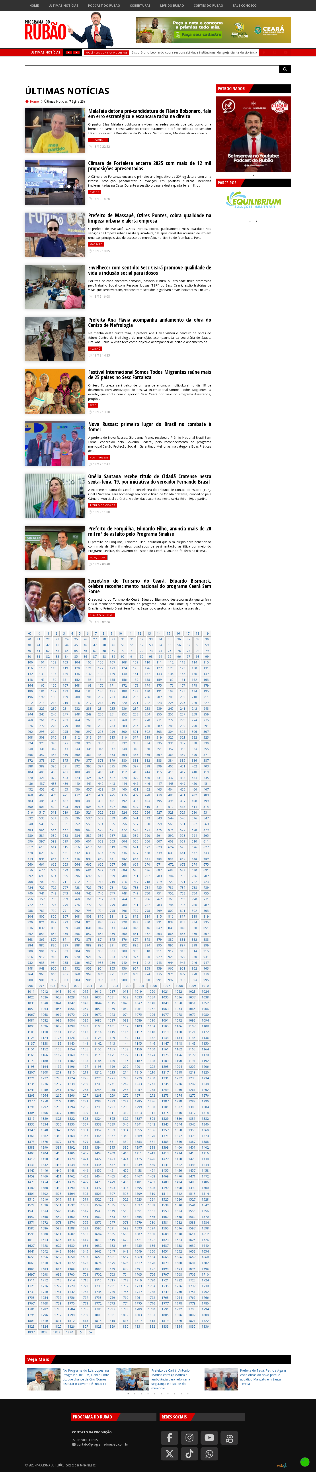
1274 (178, 1095)
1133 (165, 1038)
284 (124, 726)
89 (113, 656)
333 (135, 743)
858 (100, 934)
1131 (138, 1038)
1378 (71, 1141)
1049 (165, 1003)
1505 (84, 1193)
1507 (111, 1193)
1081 (31, 1020)
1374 (205, 1136)
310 (53, 737)
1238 (71, 1084)
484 (30, 801)
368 (171, 755)
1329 (165, 1118)
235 (112, 708)
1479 (111, 1182)
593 (182, 835)
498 (194, 801)
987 (112, 980)
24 (66, 639)
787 (206, 905)
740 (30, 893)
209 (182, 697)
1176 (178, 1055)
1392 (71, 1147)
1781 (31, 1309)
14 (158, 633)
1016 (97, 991)
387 (206, 760)
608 (171, 841)
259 (206, 714)
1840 (69, 1332)
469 (42, 795)
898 (194, 945)
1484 (178, 1182)
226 (194, 703)
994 (194, 980)
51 (132, 645)
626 (194, 847)
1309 (84, 1113)
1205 (191, 1066)
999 (63, 986)
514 (194, 807)
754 (194, 893)
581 (42, 835)
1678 (151, 1263)
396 (124, 766)
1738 (205, 1286)
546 (194, 818)
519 (65, 812)
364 (124, 755)
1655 (31, 1257)
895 (159, 945)
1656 (44, 1257)
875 (112, 939)
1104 (151, 1026)
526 (147, 812)
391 (65, 766)
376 (77, 760)
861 (135, 934)
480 (171, 795)
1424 (124, 1159)
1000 (75, 986)
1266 (71, 1095)
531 (206, 812)
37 (188, 639)
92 (141, 656)
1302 (178, 1107)
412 (124, 772)
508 (124, 807)
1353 (111, 1130)
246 (53, 714)
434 (194, 778)
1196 (71, 1066)
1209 (57, 1072)
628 (30, 853)
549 (42, 824)
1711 (31, 1280)
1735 (165, 1286)
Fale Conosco (245, 5)
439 (65, 783)
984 (77, 980)
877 (135, 939)
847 (159, 928)
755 (206, 893)
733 (135, 887)
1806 (178, 1315)
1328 (151, 1118)
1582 (178, 1222)
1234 (205, 1078)
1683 (31, 1269)
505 (89, 807)
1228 (124, 1078)
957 (135, 968)
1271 (138, 1095)
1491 (84, 1188)
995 (206, 980)
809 (89, 916)
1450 (97, 1170)
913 (182, 951)
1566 (151, 1217)
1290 (205, 1101)
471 (65, 795)
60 (29, 651)
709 (42, 882)
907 (112, 951)
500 (30, 807)
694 (53, 876)
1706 (151, 1274)
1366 (97, 1136)
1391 (57, 1147)
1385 (165, 1141)
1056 (71, 1009)
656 (171, 859)
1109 (31, 1032)
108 (124, 662)
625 (182, 847)
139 (112, 674)
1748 (151, 1292)
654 (147, 859)
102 (53, 662)
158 (147, 679)
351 (159, 749)
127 (159, 668)
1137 (31, 1043)
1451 (111, 1170)
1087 (111, 1020)
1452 (124, 1170)
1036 (178, 997)
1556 (205, 1211)
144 (171, 674)
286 (147, 726)
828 (124, 922)
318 (147, 737)
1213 (111, 1072)
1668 (205, 1257)
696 (77, 876)
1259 (165, 1090)
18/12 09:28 (99, 621)
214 (53, 703)
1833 (165, 1326)
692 (30, 876)
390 (53, 766)
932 (30, 962)
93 (151, 656)
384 (171, 760)
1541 (191, 1205)
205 (135, 697)
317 (135, 737)
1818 (151, 1321)
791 (65, 910)
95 (169, 656)
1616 (71, 1240)
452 (30, 789)
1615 (57, 1240)
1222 (44, 1078)
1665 (165, 1257)
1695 (191, 1269)
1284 (124, 1101)
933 (42, 962)
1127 (84, 1038)
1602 (71, 1234)
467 (206, 789)
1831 (138, 1326)
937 (89, 962)
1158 (124, 1049)
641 (182, 853)
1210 (71, 1072)
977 (182, 974)
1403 (31, 1153)
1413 (165, 1153)
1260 (178, 1090)
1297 (111, 1107)
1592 (124, 1228)
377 (89, 760)
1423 (111, 1159)
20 (29, 639)
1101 (111, 1026)
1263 (31, 1095)
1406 (71, 1153)
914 (194, 951)
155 (112, 679)
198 (53, 697)
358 (53, 755)
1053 (31, 1009)
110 (147, 662)
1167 (57, 1055)
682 (100, 870)
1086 (97, 1020)
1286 (151, 1101)
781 (135, 905)
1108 (205, 1026)
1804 (151, 1315)
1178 (205, 1055)
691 (206, 870)
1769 (57, 1303)
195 (206, 691)
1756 (71, 1297)
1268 (97, 1095)
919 (65, 957)
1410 (124, 1153)
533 (42, 818)
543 (159, 818)
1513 (191, 1193)
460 (124, 789)
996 (30, 986)
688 (171, 870)
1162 (178, 1049)
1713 (57, 1280)
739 (206, 887)
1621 (138, 1240)
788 (30, 910)
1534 (97, 1205)
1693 (165, 1269)
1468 (151, 1176)
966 (53, 974)
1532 (71, 1205)
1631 (84, 1245)
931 (206, 957)
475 (112, 795)
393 (89, 766)
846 (147, 928)
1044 (97, 1003)
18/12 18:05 (99, 251)
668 (124, 864)
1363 (57, 1136)
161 (182, 679)
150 (53, 679)
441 (89, 783)
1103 (138, 1026)
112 (171, 662)
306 (194, 731)
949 (42, 968)
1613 (31, 1240)
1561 (84, 1217)
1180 (44, 1061)
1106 (178, 1026)
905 (89, 951)
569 (89, 830)
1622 (151, 1240)
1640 (205, 1245)
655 (159, 859)
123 (112, 668)
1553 (165, 1211)
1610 (178, 1234)
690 (194, 870)
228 (30, 708)
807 (65, 916)
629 (42, 853)
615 (65, 847)
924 (124, 957)
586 (100, 835)
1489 (57, 1188)
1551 (138, 1211)
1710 (205, 1274)
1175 (165, 1055)
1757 (84, 1297)
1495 (138, 1188)
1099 (84, 1026)
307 (206, 731)
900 (30, 951)
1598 (205, 1228)
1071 (84, 1014)
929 (182, 957)
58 (197, 645)
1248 (205, 1084)
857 (89, 934)
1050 (178, 1003)
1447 (57, 1170)
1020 (151, 991)
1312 (124, 1113)
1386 (178, 1141)
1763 (165, 1297)
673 (182, 864)
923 (112, 957)
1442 (178, 1165)
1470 (178, 1176)
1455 (165, 1170)
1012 (44, 991)
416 (171, 772)
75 (169, 651)
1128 (97, 1038)
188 (124, 691)
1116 (124, 1032)
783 (159, 905)
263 (65, 720)
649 (89, 859)
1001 (88, 986)
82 (48, 656)
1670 (44, 1263)
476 (124, 795)
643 (206, 853)
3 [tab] (141, 1394)
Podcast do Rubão (104, 5)
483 (206, 795)
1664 (151, 1257)
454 (53, 789)
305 (182, 731)
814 (147, 916)
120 (77, 668)
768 (171, 899)
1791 (165, 1309)
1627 (31, 1245)
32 (141, 639)
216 (77, 703)
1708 (178, 1274)
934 (53, 962)
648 (77, 859)
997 (41, 986)
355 (206, 749)
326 (53, 743)
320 (171, 737)
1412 (151, 1153)
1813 (84, 1321)
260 (30, 720)
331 (112, 743)
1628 (44, 1245)
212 (30, 703)
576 (171, 830)
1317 (191, 1113)
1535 (111, 1205)
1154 (71, 1049)
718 (147, 882)
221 (135, 703)
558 (147, 824)
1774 (124, 1303)
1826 (71, 1326)
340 (30, 749)
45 (76, 645)
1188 (151, 1061)
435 (206, 778)
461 (135, 789)
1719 (138, 1280)
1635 (138, 1245)
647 (65, 859)
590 (147, 835)
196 (30, 697)
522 (100, 812)
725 (42, 887)
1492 (97, 1188)
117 (42, 668)
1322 (71, 1118)
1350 (71, 1130)
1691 (138, 1269)
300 (124, 731)
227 (206, 703)
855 (65, 934)
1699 (57, 1274)
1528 (205, 1199)
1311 (111, 1113)
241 (182, 708)
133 (42, 674)
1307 (57, 1113)
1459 (31, 1176)
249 (89, 714)
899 (206, 945)
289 (182, 726)
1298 (124, 1107)
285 (135, 726)
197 (42, 697)
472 (77, 795)
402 (194, 766)
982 (53, 980)
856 (77, 934)
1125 (57, 1038)
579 (206, 830)
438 (53, 783)
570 (100, 830)
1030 (97, 997)
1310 (97, 1113)
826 (100, 922)
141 (135, 674)
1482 (151, 1182)
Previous (217, 202)
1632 (97, 1245)
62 (48, 651)
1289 (191, 1101)
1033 (138, 997)
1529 (31, 1205)
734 (147, 887)
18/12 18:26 (99, 199)
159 (159, 679)
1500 (205, 1188)
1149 (191, 1043)
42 (48, 645)
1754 (44, 1297)
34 (160, 639)
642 (194, 853)
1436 (97, 1165)
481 (182, 795)
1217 (165, 1072)
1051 (191, 1003)
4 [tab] (148, 1394)
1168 (71, 1055)
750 (147, 893)
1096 (44, 1026)
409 (89, 772)
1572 (44, 1222)
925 (135, 957)
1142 (97, 1043)
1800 (97, 1315)
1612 (205, 1234)
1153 (57, 1049)
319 (159, 737)
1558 (44, 1217)
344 (77, 749)
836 (30, 928)
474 (100, 795)
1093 (191, 1020)
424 (77, 778)
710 (53, 882)
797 (135, 910)
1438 (124, 1165)
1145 (138, 1043)
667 (112, 864)
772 (30, 905)
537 (89, 818)
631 (65, 853)
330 (100, 743)
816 (171, 916)
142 (147, 674)
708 (30, 882)
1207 (31, 1072)
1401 (191, 1147)
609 (182, 841)
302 (147, 731)
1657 (57, 1257)
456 (77, 789)
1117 (138, 1032)
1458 (205, 1170)
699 (112, 876)
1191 (191, 1061)
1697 (31, 1274)
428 (124, 778)
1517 (57, 1199)
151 (65, 679)
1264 (44, 1095)
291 (206, 726)
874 (100, 939)
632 (77, 853)
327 (65, 743)
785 (182, 905)
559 (159, 824)
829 (135, 922)
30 (123, 639)
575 (159, 830)
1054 (44, 1009)
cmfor (94, 192)
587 (112, 835)
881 (182, 939)
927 (159, 957)
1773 (111, 1303)
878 (147, 939)
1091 (165, 1020)
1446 (44, 1170)
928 (171, 957)
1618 (97, 1240)
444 (124, 783)
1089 (138, 1020)
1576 (97, 1222)
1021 (165, 991)
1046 (124, 1003)
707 (206, 876)
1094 (205, 1020)
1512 (178, 1193)
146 (194, 674)
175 (159, 685)
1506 (97, 1193)
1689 (111, 1269)
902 (53, 951)
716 (124, 882)
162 (194, 679)
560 (171, 824)
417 (182, 772)
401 (182, 766)
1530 (44, 1205)
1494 (124, 1188)
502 (53, 807)
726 (53, 887)
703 (159, 876)
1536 (124, 1205)
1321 (57, 1118)
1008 (179, 986)
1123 (31, 1038)
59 (207, 645)
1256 (124, 1090)
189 (135, 691)
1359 (191, 1130)
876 (124, 939)
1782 (44, 1309)
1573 (57, 1222)
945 (182, 962)
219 (112, 703)
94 (160, 656)
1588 (71, 1228)
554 (100, 824)
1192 (205, 1061)
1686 (71, 1269)
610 (194, 841)
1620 (124, 1240)
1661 (111, 1257)
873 (89, 939)
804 (30, 916)
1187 (138, 1061)
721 (182, 882)
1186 (124, 1061)
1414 (178, 1153)
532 (30, 818)
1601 (57, 1234)
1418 (44, 1159)
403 (206, 766)
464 (171, 789)
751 (159, 893)
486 (53, 801)
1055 (57, 1009)
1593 (138, 1228)
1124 (44, 1038)
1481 (138, 1182)
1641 (31, 1251)
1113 (84, 1032)
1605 (111, 1234)
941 (135, 962)
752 (171, 893)
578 (194, 830)
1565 (138, 1217)
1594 (151, 1228)
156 (124, 679)
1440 (151, 1165)
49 (113, 645)
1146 (151, 1043)
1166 (44, 1055)
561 (182, 824)
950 (53, 968)
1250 (44, 1090)
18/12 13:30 (99, 412)
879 (159, 939)
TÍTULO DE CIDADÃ (102, 505)
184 (77, 691)
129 (182, 668)
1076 (151, 1014)
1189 (165, 1061)
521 (89, 812)
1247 (191, 1084)
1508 (124, 1193)
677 (42, 870)
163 (206, 679)
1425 (138, 1159)
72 (141, 651)
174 (147, 685)
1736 (178, 1286)
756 (30, 899)
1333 (31, 1124)
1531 (57, 1205)
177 (182, 685)
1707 (165, 1274)
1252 (71, 1090)
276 (30, 726)
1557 (31, 1217)
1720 (151, 1280)
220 (124, 703)
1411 (138, 1153)
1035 (165, 997)
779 (112, 905)
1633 (111, 1245)
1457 (191, 1170)
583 (65, 835)
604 (124, 841)
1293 (57, 1107)
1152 (44, 1049)
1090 (151, 1020)
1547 (84, 1211)
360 (77, 755)
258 (194, 714)
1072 (97, 1014)
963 (206, 968)
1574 (71, 1222)
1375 (31, 1141)
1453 (138, 1170)
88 (104, 656)
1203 (165, 1066)
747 (112, 893)
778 (100, 905)
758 (53, 899)
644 (30, 859)
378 (100, 760)
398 (147, 766)
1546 (71, 1211)
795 (112, 910)
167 (65, 685)
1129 (111, 1038)
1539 (165, 1205)
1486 (205, 1182)
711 (65, 882)
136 (77, 674)
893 (135, 945)
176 (171, 685)
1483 (165, 1182)
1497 (165, 1188)
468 (30, 795)
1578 (124, 1222)
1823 (31, 1326)
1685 (57, 1269)
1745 (111, 1292)
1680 (178, 1263)
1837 (31, 1332)
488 (77, 801)
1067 (31, 1014)
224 (171, 703)
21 (38, 639)
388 (30, 766)
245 (42, 714)
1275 (191, 1095)
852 (30, 934)
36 (179, 639)
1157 (111, 1049)
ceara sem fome (101, 615)
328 (77, 743)
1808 (205, 1315)
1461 (57, 1176)
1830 (124, 1326)
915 (206, 951)
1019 (138, 991)
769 (182, 899)
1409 (111, 1153)
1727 (57, 1286)
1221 (31, 1078)
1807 (191, 1315)
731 (112, 887)
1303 (191, 1107)
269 (135, 720)
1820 (178, 1321)
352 (171, 749)
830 (147, 922)
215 (65, 703)
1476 (71, 1182)
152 (77, 679)
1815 (111, 1321)
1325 (111, 1118)
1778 (178, 1303)
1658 (71, 1257)
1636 (151, 1245)
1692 (151, 1269)
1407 (84, 1153)
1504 (71, 1193)
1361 (31, 1136)
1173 (138, 1055)
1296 (97, 1107)
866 (194, 934)
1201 (138, 1066)
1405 (57, 1153)
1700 (71, 1274)
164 (30, 685)
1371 (165, 1136)
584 (77, 835)
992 (171, 980)
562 (194, 824)
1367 (111, 1136)
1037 (191, 997)
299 (112, 731)
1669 (31, 1263)
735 (159, 887)
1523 (138, 1199)
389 (42, 766)
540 (124, 818)
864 (171, 934)
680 (77, 870)
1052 (205, 1003)
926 (147, 957)
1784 (71, 1309)
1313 (138, 1113)
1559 (57, 1217)
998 (52, 986)
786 (194, 905)
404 (30, 772)
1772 (97, 1303)
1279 (57, 1101)
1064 (178, 1009)
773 (42, 905)
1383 (138, 1141)
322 (194, 737)
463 (159, 789)
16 (178, 633)
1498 (178, 1188)
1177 (191, 1055)
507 (112, 807)
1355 (138, 1130)
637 (135, 853)
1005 (140, 986)
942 (147, 962)
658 (194, 859)
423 (65, 778)
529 (182, 812)
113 (182, 662)
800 (171, 910)
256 (171, 714)
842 (100, 928)
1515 (31, 1199)
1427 (165, 1159)
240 (171, 708)
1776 (151, 1303)
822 (53, 922)
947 (206, 962)
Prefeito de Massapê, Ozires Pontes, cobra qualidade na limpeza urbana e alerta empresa (149, 218)
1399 (165, 1147)
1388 (205, 1141)
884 (30, 945)
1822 (205, 1321)
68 (104, 651)
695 (65, 876)
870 (53, 939)
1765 (191, 1297)
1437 (111, 1165)
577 (182, 830)
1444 (205, 1165)
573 (135, 830)
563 (206, 824)
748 (124, 893)
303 (159, 731)
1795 (31, 1315)
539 (112, 818)
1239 (84, 1084)
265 (89, 720)
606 (147, 841)
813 (135, 916)
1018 (124, 991)
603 (112, 841)
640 (171, 853)
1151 (31, 1049)
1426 (151, 1159)
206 (147, 697)
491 (112, 801)
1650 (151, 1251)
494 (147, 801)
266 (100, 720)
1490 (71, 1188)
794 (100, 910)
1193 (31, 1066)
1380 (97, 1141)
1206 (205, 1066)
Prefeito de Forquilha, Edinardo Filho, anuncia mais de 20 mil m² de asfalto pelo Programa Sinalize (149, 531)
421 (42, 778)
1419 (57, 1159)
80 (29, 656)
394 (100, 766)
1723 (191, 1280)
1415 (191, 1153)
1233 (191, 1078)
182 (53, 691)
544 (171, 818)
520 (77, 812)
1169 (84, 1055)
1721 (165, 1280)
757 (42, 899)
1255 (111, 1090)
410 (100, 772)
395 (112, 766)
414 (147, 772)
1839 (56, 1332)
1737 (191, 1286)
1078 (178, 1014)
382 (147, 760)
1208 (44, 1072)
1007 (166, 986)
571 (112, 830)
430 (147, 778)
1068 (44, 1014)
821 (42, 922)
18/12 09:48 (99, 564)
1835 (191, 1326)
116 (30, 668)
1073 (111, 1014)
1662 (124, 1257)
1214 (124, 1072)
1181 (57, 1061)
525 (135, 812)
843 (112, 928)
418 (194, 772)
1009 (192, 986)
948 (30, 968)
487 (65, 801)
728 (77, 887)
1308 (71, 1113)
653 (135, 859)
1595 (165, 1228)
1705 (138, 1274)
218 (100, 703)
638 (147, 853)
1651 (165, 1251)
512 (171, 807)
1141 (84, 1043)
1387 (191, 1141)
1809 (31, 1321)
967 (65, 974)
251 (112, 714)
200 (77, 697)
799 (159, 910)
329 (89, 743)
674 (194, 864)
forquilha (98, 557)
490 (100, 801)
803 (206, 910)
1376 (44, 1141)
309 (42, 737)
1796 (44, 1315)
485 (42, 801)
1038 (205, 997)
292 (30, 731)
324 (30, 743)
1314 (151, 1113)
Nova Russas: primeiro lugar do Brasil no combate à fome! (149, 426)
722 (194, 882)
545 (182, 818)
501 (42, 807)
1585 (31, 1228)
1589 (84, 1228)
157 (135, 679)
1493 (111, 1188)
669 (135, 864)
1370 (151, 1136)
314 (100, 737)
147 (206, 674)
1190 (178, 1061)
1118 (151, 1032)
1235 (31, 1084)
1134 (178, 1038)
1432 (44, 1165)
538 (100, 818)
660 (30, 864)
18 (197, 633)
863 (159, 934)
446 (147, 783)
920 (77, 957)
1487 (31, 1188)
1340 (124, 1124)
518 (53, 812)
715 (112, 882)
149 (42, 679)
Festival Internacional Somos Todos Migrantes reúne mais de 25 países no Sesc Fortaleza (149, 374)
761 (89, 899)
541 (135, 818)
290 (194, 726)
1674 (97, 1263)
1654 (205, 1251)
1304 (205, 1107)
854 (53, 934)
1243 (138, 1084)
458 (100, 789)
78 (197, 651)
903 (65, 951)
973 (135, 974)
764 (124, 899)
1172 (124, 1055)
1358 (178, 1130)
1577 (111, 1222)
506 (100, 807)
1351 (84, 1130)
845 (135, 928)
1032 (124, 997)
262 (53, 720)
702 (147, 876)
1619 (111, 1240)
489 (89, 801)
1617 (84, 1240)
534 (53, 818)
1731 (111, 1286)
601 (89, 841)
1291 (31, 1107)
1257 (138, 1090)
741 (42, 893)
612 (30, 847)
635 (112, 853)
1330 (178, 1118)
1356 (151, 1130)
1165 (31, 1055)
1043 (84, 1003)
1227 (111, 1078)
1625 (191, 1240)
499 (206, 801)
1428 (178, 1159)
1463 (84, 1176)
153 (89, 679)
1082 (44, 1020)
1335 (57, 1124)
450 (194, 783)
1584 (205, 1222)
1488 (44, 1188)
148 (30, 679)
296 (77, 731)
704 (171, 876)
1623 (165, 1240)
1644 (71, 1251)
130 (194, 668)
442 (100, 783)
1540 (178, 1205)
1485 (191, 1182)
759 (65, 899)
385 (182, 760)
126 (147, 668)
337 (182, 743)
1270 (124, 1095)
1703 (111, 1274)
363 (112, 755)
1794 (205, 1309)
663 (65, 864)
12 (139, 633)
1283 (111, 1101)
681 (89, 870)
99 (207, 656)
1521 (111, 1199)
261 (42, 720)
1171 (111, 1055)
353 (182, 749)
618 (100, 847)
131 (206, 668)
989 (135, 980)
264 (77, 720)
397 (135, 766)
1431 (31, 1165)
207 (159, 697)
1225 (84, 1078)
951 (65, 968)
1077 (165, 1014)
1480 (124, 1182)
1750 (178, 1292)
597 (42, 841)
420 (30, 778)
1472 (205, 1176)
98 (197, 656)
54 (160, 645)
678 (53, 870)
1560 (71, 1217)
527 (159, 812)
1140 (71, 1043)
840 (77, 928)
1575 (84, 1222)
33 (151, 639)
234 (100, 708)
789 (42, 910)
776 (77, 905)
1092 (178, 1020)
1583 (191, 1222)
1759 (111, 1297)
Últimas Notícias (63, 5)
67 (95, 651)
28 (104, 639)
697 (89, 876)
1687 (84, 1269)
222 (147, 703)
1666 (178, 1257)
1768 (44, 1303)
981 (42, 980)
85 (76, 656)
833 (182, 922)
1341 (138, 1124)
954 (100, 968)
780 (124, 905)
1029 (84, 997)
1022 (178, 991)
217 (89, 703)
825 (89, 922)
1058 (97, 1009)
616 (77, 847)
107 (112, 662)
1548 (97, 1211)
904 (77, 951)
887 (65, 945)
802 (194, 910)
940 (124, 962)
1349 (57, 1130)
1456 (178, 1170)
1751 (191, 1292)
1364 (71, 1136)
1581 (165, 1222)
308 (30, 737)
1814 (97, 1321)
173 (135, 685)
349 (135, 749)
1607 (138, 1234)
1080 (205, 1014)
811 (112, 916)
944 (171, 962)
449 (182, 783)
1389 (31, 1147)
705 (182, 876)
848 (171, 928)
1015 (84, 991)
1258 (151, 1090)
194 (194, 691)
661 (42, 864)
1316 (178, 1113)
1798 (71, 1315)
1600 (44, 1234)
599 (65, 841)
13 (149, 633)
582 (53, 835)
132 (30, 674)
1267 (84, 1095)
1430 (205, 1159)
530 (194, 812)
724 (30, 887)
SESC (93, 405)
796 (124, 910)
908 (124, 951)
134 (53, 674)
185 (89, 691)
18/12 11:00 (99, 512)
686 (147, 870)
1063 (165, 1009)
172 (124, 685)
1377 (57, 1141)
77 (188, 651)
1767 (31, 1303)
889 (89, 945)
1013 (57, 991)
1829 (111, 1326)
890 (100, 945)
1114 (97, 1032)
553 (89, 824)
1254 (97, 1090)
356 (30, 755)
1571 (31, 1222)
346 (100, 749)
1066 (205, 1009)
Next (290, 202)
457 (89, 789)
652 (124, 859)
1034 (151, 997)
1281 (84, 1101)
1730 (97, 1286)
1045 (111, 1003)
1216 (151, 1072)
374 (53, 760)
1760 (124, 1297)
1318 (205, 1113)
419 (206, 772)
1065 (191, 1009)
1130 (124, 1038)
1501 (31, 1193)
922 (100, 957)
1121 (191, 1032)
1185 (111, 1061)
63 (57, 651)
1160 (151, 1049)
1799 (84, 1315)
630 (53, 853)
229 (42, 708)
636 (124, 853)
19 (207, 633)
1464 (97, 1176)
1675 (111, 1263)
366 (147, 755)
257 (182, 714)
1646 (97, 1251)
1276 (205, 1095)
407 (65, 772)
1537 (138, 1205)
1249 (31, 1090)
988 (124, 980)
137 (89, 674)
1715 (84, 1280)
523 (112, 812)
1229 (138, 1078)
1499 (191, 1188)
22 (48, 639)
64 (66, 651)
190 (147, 691)
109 (135, 662)
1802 (124, 1315)
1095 (31, 1026)
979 (206, 974)
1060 (124, 1009)
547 (206, 818)
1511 (165, 1193)
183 (65, 691)
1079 (191, 1014)
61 (38, 651)
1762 (151, 1297)
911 (159, 951)
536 (77, 818)
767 (159, 899)
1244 (151, 1084)
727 (65, 887)
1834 (178, 1326)
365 (135, 755)
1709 (191, 1274)
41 (38, 645)
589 (135, 835)
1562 (97, 1217)
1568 (178, 1217)
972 (124, 974)
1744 (97, 1292)
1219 (191, 1072)
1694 (178, 1269)
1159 (138, 1049)
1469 (165, 1176)
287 (159, 726)
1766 (205, 1297)
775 (65, 905)
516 (30, 812)
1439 (138, 1165)
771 (206, 899)
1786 (97, 1309)
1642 (44, 1251)
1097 (57, 1026)
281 (89, 726)
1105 (165, 1026)
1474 (44, 1182)
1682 (205, 1263)
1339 (111, 1124)
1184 (97, 1061)
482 (194, 795)
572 (124, 830)
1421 (84, 1159)
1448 (71, 1170)
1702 (97, 1274)
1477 (84, 1182)
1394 (97, 1147)
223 (159, 703)
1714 (71, 1280)
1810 (44, 1321)
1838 (43, 1332)
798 (147, 910)
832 (171, 922)
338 (194, 743)
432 (171, 778)
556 (124, 824)
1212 (97, 1072)
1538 (151, 1205)
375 (65, 760)
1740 (44, 1292)
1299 (138, 1107)
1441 (165, 1165)
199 (65, 697)
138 (100, 674)
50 (123, 645)
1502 (44, 1193)
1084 (71, 1020)
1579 (138, 1222)
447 (159, 783)
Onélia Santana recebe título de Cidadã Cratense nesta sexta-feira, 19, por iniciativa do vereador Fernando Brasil (149, 479)
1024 (205, 991)
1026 (44, 997)
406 (53, 772)
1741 (57, 1292)
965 (42, 974)
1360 (205, 1130)
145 (182, 674)
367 (159, 755)
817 (182, 916)
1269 (111, 1095)
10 (120, 633)
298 (100, 731)
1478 (97, 1182)
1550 (124, 1211)
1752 (205, 1292)
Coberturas (140, 5)
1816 (124, 1321)
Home (34, 5)
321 (182, 737)
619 (112, 847)
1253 (84, 1090)
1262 (205, 1090)
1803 (138, 1315)
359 (65, 755)
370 (194, 755)
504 (77, 807)
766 (147, 899)
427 (112, 778)
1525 (165, 1199)
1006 (153, 986)
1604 (97, 1234)
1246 (178, 1084)
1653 (191, 1251)
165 (42, 685)
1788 (124, 1309)
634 (100, 853)
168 (77, 685)
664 (77, 864)
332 (124, 743)
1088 (124, 1020)
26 (85, 639)
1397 (138, 1147)
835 (206, 922)
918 (53, 957)
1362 (44, 1136)
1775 (138, 1303)
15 (168, 633)
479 (159, 795)
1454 (151, 1170)
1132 (151, 1038)
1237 (57, 1084)
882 (194, 939)
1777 (165, 1303)
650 (100, 859)
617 (89, 847)
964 (30, 974)
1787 (111, 1309)
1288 (178, 1101)
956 (124, 968)
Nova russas (99, 457)
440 (77, 783)
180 (30, 691)
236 (124, 708)
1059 (111, 1009)
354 (194, 749)
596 (30, 841)
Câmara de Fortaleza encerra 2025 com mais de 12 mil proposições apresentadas (149, 165)
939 (112, 962)
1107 (191, 1026)
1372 (178, 1136)
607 (159, 841)
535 (65, 818)
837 (42, 928)
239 (159, 708)
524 (124, 812)
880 (171, 939)
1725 (31, 1286)
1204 (178, 1066)
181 (42, 691)
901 (42, 951)
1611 (191, 1234)
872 (77, 939)
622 (147, 847)
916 (30, 957)
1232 (178, 1078)
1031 (111, 997)
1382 (124, 1141)
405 (42, 772)
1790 (151, 1309)
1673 (84, 1263)
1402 (205, 1147)
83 (57, 656)
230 (53, 708)
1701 (84, 1274)
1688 (97, 1269)
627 (206, 847)
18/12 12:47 (99, 464)
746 (100, 893)
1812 (71, 1321)
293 (42, 731)
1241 (111, 1084)
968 (77, 974)
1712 (44, 1280)
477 (135, 795)
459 (112, 789)
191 (159, 691)
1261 (191, 1090)
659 (206, 859)
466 (194, 789)
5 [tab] (154, 1394)
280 (77, 726)
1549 (111, 1211)
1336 (71, 1124)
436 (30, 783)
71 (132, 651)
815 (159, 916)
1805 (165, 1315)
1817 (138, 1321)
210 (194, 697)
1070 (71, 1014)
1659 (84, 1257)
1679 (165, 1263)
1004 (127, 986)
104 (77, 662)
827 (112, 922)
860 (124, 934)
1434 (71, 1165)
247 (65, 714)
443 (112, 783)
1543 (31, 1211)
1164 (205, 1049)
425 (89, 778)
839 (65, 928)
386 (194, 760)
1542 (205, 1205)
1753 (31, 1297)
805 (42, 916)
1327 (138, 1118)
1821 (191, 1321)
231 (65, 708)
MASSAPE (96, 244)
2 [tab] (256, 221)
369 (182, 755)
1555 (191, 1211)
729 (89, 887)
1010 (205, 986)
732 (124, 887)
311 (65, 737)
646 (53, 859)
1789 (138, 1309)
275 (206, 720)
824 (77, 922)
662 (53, 864)
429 (135, 778)
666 (100, 864)
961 (182, 968)
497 (182, 801)
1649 (138, 1251)
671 (159, 864)
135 (65, 674)
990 (147, 980)
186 (100, 691)
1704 (124, 1274)
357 (42, 755)
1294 (71, 1107)
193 (182, 691)
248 (77, 714)
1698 (44, 1274)
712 (77, 882)
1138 (44, 1043)
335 (159, 743)
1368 (124, 1136)
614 (53, 847)
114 (194, 662)
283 (112, 726)
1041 (57, 1003)
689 (182, 870)
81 (38, 656)
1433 (57, 1165)
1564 (124, 1217)
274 (194, 720)
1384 (151, 1141)
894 (147, 945)
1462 (71, 1176)
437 (42, 783)
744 (77, 893)
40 (29, 645)
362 (100, 755)
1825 (57, 1326)
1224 (71, 1078)
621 (135, 847)
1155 (84, 1049)
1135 (191, 1038)
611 (206, 841)
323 (206, 737)
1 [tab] (253, 175)
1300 (151, 1107)
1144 (124, 1043)
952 (77, 968)
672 (171, 864)
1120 (178, 1032)
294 (53, 731)
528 (171, 812)
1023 (191, 991)
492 (124, 801)
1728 (71, 1286)
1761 (138, 1297)
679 (65, 870)
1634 (124, 1245)
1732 (124, 1286)
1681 (191, 1263)
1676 (124, 1263)
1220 (205, 1072)
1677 (138, 1263)
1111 (57, 1032)
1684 (44, 1269)
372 (30, 760)
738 (194, 887)
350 (147, 749)
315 (112, 737)
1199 (111, 1066)
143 (159, 674)
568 (77, 830)
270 (147, 720)
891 (112, 945)
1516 (44, 1199)
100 (30, 662)
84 (66, 656)
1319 (31, 1118)
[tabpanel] (253, 134)
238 (147, 708)
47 (95, 645)
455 (65, 789)
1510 (151, 1193)
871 (65, 939)
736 (171, 887)
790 (53, 910)
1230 (151, 1078)
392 (77, 766)
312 (77, 737)
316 (124, 737)
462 (147, 789)
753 (182, 893)
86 (85, 656)
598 (53, 841)
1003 (114, 986)
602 (100, 841)
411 (112, 772)
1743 (84, 1292)
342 (53, 749)
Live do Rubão (172, 5)
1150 (205, 1043)
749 (135, 893)
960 (171, 968)
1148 (178, 1043)
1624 (178, 1240)
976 (171, 974)
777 (89, 905)
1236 (44, 1084)
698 (100, 876)
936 (77, 962)
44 (66, 645)
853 (42, 934)
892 (124, 945)
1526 (178, 1199)
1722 (178, 1280)
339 (206, 743)
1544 (44, 1211)
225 (182, 703)
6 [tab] (161, 1394)
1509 (138, 1193)
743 (65, 893)
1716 (97, 1280)
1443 (191, 1165)
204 (124, 697)
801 (182, 910)
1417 (31, 1159)
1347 (31, 1130)
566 (53, 830)
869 (42, 939)
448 (171, 783)
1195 (57, 1066)
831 (159, 922)
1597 (191, 1228)
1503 (57, 1193)
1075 (138, 1014)
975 (159, 974)
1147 (165, 1043)
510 (147, 807)
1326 (124, 1118)
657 (182, 859)
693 (42, 876)
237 (135, 708)
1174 (151, 1055)
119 (65, 668)
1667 (191, 1257)
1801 (111, 1315)
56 (179, 645)
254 (147, 714)
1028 (71, 997)
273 (182, 720)
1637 (165, 1245)
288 (171, 726)
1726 (44, 1286)
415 (159, 772)
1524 (151, 1199)
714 (100, 882)
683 (112, 870)
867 (206, 934)
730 (100, 887)
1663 (138, 1257)
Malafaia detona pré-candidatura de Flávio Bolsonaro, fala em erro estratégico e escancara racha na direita (149, 113)
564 (30, 830)
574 (147, 830)
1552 (151, 1211)
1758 (97, 1297)
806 (53, 916)
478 (147, 795)
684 (124, 870)
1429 (191, 1159)
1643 (57, 1251)
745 (89, 893)
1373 (191, 1136)
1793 (191, 1309)
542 (147, 818)
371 (206, 755)
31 (132, 639)
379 (112, 760)
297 (89, 731)
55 (169, 645)
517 (42, 812)
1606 (124, 1234)
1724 (205, 1280)
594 (194, 835)
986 (100, 980)
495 (159, 801)
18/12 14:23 (99, 355)
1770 (71, 1303)
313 (89, 737)
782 (147, 905)
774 (53, 905)
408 (77, 772)
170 (100, 685)
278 (53, 726)
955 (112, 968)
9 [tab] (181, 1394)
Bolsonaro (98, 139)
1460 (44, 1176)
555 (112, 824)
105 (89, 662)
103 (65, 662)
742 (53, 893)
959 (159, 968)
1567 (165, 1217)
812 (124, 916)
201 (89, 697)
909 (135, 951)
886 (53, 945)
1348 (44, 1130)
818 (194, 916)
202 (100, 697)
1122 (205, 1032)
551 (65, 824)
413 (135, 772)
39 (207, 639)
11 (130, 633)
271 (159, 720)
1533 (84, 1205)
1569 (191, 1217)
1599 (31, 1234)
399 (159, 766)
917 (42, 957)
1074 (124, 1014)
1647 (111, 1251)
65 (76, 651)
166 (53, 685)
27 (95, 639)
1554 (178, 1211)
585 (89, 835)
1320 (44, 1118)
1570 (205, 1217)
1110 (44, 1032)
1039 (31, 1003)
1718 (124, 1280)
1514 (205, 1193)
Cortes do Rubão (208, 5)
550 (53, 824)
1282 (97, 1101)
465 (182, 789)
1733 (138, 1286)
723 (206, 882)
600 (77, 841)
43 (57, 645)
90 (123, 656)
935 (65, 962)
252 (124, 714)
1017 (111, 991)
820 (30, 922)
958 (147, 968)
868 (30, 939)
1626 (205, 1240)
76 (179, 651)
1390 (44, 1147)
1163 (191, 1049)
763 (112, 899)
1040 (44, 1003)
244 (30, 714)
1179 (31, 1061)
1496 (151, 1188)
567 (65, 830)
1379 (84, 1141)
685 (135, 870)
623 (159, 847)
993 (182, 980)
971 (112, 974)
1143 (111, 1043)
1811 (57, 1321)
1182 (71, 1061)
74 (160, 651)
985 (89, 980)
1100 (97, 1026)
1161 (165, 1049)
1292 (44, 1107)
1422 (97, 1159)
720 (171, 882)
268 (124, 720)
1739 (31, 1292)
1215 (138, 1072)
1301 (165, 1107)
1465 (111, 1176)
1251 (57, 1090)
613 (42, 847)
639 (159, 853)
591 (159, 835)
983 (65, 980)
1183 (84, 1061)
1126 (71, 1038)
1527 (191, 1199)
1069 (57, 1014)
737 (182, 887)
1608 (151, 1234)
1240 (97, 1084)
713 (89, 882)
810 (100, 916)
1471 (191, 1176)
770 (194, 899)
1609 (165, 1234)
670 (147, 864)
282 (100, 726)
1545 (57, 1211)
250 (100, 714)
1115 (111, 1032)
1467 (138, 1176)
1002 (101, 986)
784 (171, 905)
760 (77, 899)
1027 (57, 997)
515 (206, 807)
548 (30, 824)
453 (42, 789)
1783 (57, 1309)
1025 (31, 997)
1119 (165, 1032)
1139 (57, 1043)
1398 (151, 1147)
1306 (44, 1113)
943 (159, 962)
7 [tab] (168, 1394)
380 (124, 760)
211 (206, 697)
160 (171, 679)
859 (112, 934)
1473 (31, 1182)
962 (194, 968)
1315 (165, 1113)
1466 (124, 1176)
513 (182, 807)
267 (112, 720)
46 (85, 645)
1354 (124, 1130)
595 (206, 835)
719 (159, 882)
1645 (84, 1251)
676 (30, 870)
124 (124, 668)
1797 (57, 1315)
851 (206, 928)
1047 (138, 1003)
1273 (165, 1095)
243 (206, 708)
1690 (124, 1269)
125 (135, 668)
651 (112, 859)
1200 (124, 1066)
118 (53, 668)
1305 (31, 1113)
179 (206, 685)
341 (42, 749)
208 (171, 697)
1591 (111, 1228)
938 (100, 962)
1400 (178, 1147)
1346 (205, 1124)
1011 (31, 991)
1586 (44, 1228)
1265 (57, 1095)
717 (135, 882)
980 (30, 980)
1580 (151, 1222)
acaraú (95, 348)
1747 (138, 1292)
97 (188, 656)
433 (182, 778)
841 (89, 928)
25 (76, 639)
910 (147, 951)
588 (124, 835)
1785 (84, 1309)
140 (124, 674)
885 (42, 945)
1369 (138, 1136)
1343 (165, 1124)
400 (171, 766)
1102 (124, 1026)
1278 (44, 1101)
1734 (151, 1286)
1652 (178, 1251)
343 (65, 749)
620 (124, 847)
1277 (31, 1101)
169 (89, 685)
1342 (151, 1124)
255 (159, 714)
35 (169, 639)
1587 (57, 1228)
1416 (205, 1153)
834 (194, 922)
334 (147, 743)
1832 (151, 1326)
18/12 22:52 (99, 146)
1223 (57, 1078)
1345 (191, 1124)
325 (42, 743)
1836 (205, 1326)
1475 (57, 1182)
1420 (71, 1159)
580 (30, 835)
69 (113, 651)
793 (89, 910)
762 (100, 899)
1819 (165, 1321)
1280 (71, 1101)
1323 (84, 1118)
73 (151, 651)
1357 (165, 1130)
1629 (57, 1245)
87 (95, 656)
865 (182, 934)
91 (132, 656)
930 (194, 957)
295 (65, 731)
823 (65, 922)
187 (112, 691)
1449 (84, 1170)
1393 (84, 1147)
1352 (97, 1130)
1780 (205, 1303)
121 (89, 668)
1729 (84, 1286)
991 (159, 980)
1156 (97, 1049)
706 (194, 876)
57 (188, 645)
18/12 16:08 (99, 296)
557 (135, 824)
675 (206, 864)
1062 (151, 1009)
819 (206, 916)
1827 (84, 1326)
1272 (151, 1095)
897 (182, 945)
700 (124, 876)
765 (135, 899)
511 (159, 807)
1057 (84, 1009)
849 (182, 928)
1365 (84, 1136)
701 (135, 876)
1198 (97, 1066)
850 (194, 928)
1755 (57, 1297)
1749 (165, 1292)
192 (171, 691)
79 (207, 651)
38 (197, 639)
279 (65, 726)
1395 (111, 1147)
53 (151, 645)
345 (89, 749)
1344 (178, 1124)
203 (112, 697)
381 (135, 760)
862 (147, 934)
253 (135, 714)
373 (42, 760)
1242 (124, 1084)
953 (89, 968)
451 (206, 783)
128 (171, 668)
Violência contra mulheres (106, 52)
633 (89, 853)
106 (100, 662)
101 (42, 662)
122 (100, 668)
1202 (151, 1066)
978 (194, 974)
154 (100, 679)
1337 (84, 1124)
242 (194, 708)
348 (124, 749)
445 (135, 783)
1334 (44, 1124)
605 (135, 841)
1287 (165, 1101)
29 (113, 639)
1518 (71, 1199)
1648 (124, 1251)
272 (171, 720)
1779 (191, 1303)
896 (171, 945)
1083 (57, 1020)
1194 (44, 1066)
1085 (84, 1020)
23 (57, 639)
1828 (97, 1326)
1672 (71, 1263)
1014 (71, 991)
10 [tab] (188, 1394)
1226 (97, 1078)
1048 (151, 1003)
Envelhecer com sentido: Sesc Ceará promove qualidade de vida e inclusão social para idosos (149, 270)
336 (171, 743)
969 (89, 974)
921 (89, 957)
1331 (191, 1118)
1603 (84, 1234)
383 (159, 760)
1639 (191, 1245)
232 (77, 708)
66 (85, 651)
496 (171, 801)
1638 (178, 1245)
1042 (71, 1003)
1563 (111, 1217)
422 (53, 778)
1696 (205, 1269)
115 (206, 662)
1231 (165, 1078)
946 (194, 962)
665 (89, 864)
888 (77, 945)
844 (124, 928)
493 (135, 801)
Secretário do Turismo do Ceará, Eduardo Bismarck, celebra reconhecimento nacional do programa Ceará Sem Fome (149, 586)
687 (159, 870)
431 (159, 778)
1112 (71, 1032)
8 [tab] (174, 1394)
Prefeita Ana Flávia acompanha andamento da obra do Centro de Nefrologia (149, 322)
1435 (84, 1165)
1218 (178, 1072)
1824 (44, 1326)
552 (77, 824)
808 (77, 916)
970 (100, 974)
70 (123, 651)
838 (53, 928)
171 (112, 685)
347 (112, 749)
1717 (111, 1280)
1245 (165, 1084)
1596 (178, 1228)
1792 (178, 1309)
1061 (138, 1009)
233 (89, 708)
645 (42, 859)
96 (179, 656)
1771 (84, 1303)
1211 (84, 1072)
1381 (111, 1141)
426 (100, 778)
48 (104, 645)
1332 (205, 1118)
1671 (57, 1263)
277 (42, 726)
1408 (97, 1153)
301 (135, 731)
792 (77, 910)
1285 (138, 1101)
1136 (205, 1038)
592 (171, 835)
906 (100, 951)
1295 (84, 1107)
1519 (84, 1199)
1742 (71, 1292)
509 (135, 807)
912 (171, 951)
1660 (97, 1257)
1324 (97, 1118)
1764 (178, 1297)
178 (194, 685)
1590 (97, 1228)
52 (141, 645)
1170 (97, 1055)
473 (89, 795)
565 (42, 830)
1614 (44, 1240)
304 (171, 731)
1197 (84, 1066)
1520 (97, 1199)
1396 (124, 1147)
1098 (71, 1026)
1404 (44, 1153)
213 (42, 703)
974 (147, 974)
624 (171, 847)
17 (187, 633)
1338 (97, 1124)
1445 (31, 1170)
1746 (124, 1292)
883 (206, 939)
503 (65, 807)
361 (89, 755)
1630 (71, 1245)
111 (159, 662)
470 (53, 795)
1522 (124, 1199)
